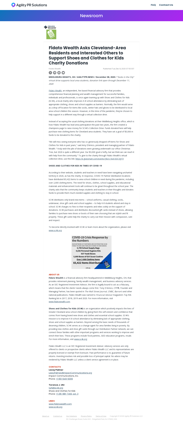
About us (45, 416)
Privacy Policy (86, 416)
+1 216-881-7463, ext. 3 (67, 393)
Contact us (57, 416)
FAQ (153, 5)
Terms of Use (101, 416)
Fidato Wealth (55, 90)
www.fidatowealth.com (59, 301)
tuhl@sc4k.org (56, 387)
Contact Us (166, 5)
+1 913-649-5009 (64, 378)
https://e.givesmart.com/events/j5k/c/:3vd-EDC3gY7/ (99, 158)
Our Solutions (71, 416)
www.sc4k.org (55, 230)
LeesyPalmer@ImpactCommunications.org (70, 372)
